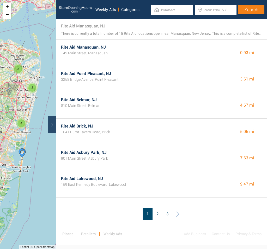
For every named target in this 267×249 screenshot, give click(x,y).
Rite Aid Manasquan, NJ (83, 47)
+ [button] (7, 7)
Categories (131, 9)
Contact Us (221, 234)
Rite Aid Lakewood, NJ (82, 178)
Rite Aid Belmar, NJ (79, 99)
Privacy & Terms (248, 234)
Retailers (88, 234)
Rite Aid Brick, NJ (77, 126)
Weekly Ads (105, 9)
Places (67, 234)
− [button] (7, 15)
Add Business (195, 234)
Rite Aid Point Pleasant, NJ (86, 73)
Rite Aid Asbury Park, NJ (84, 152)
